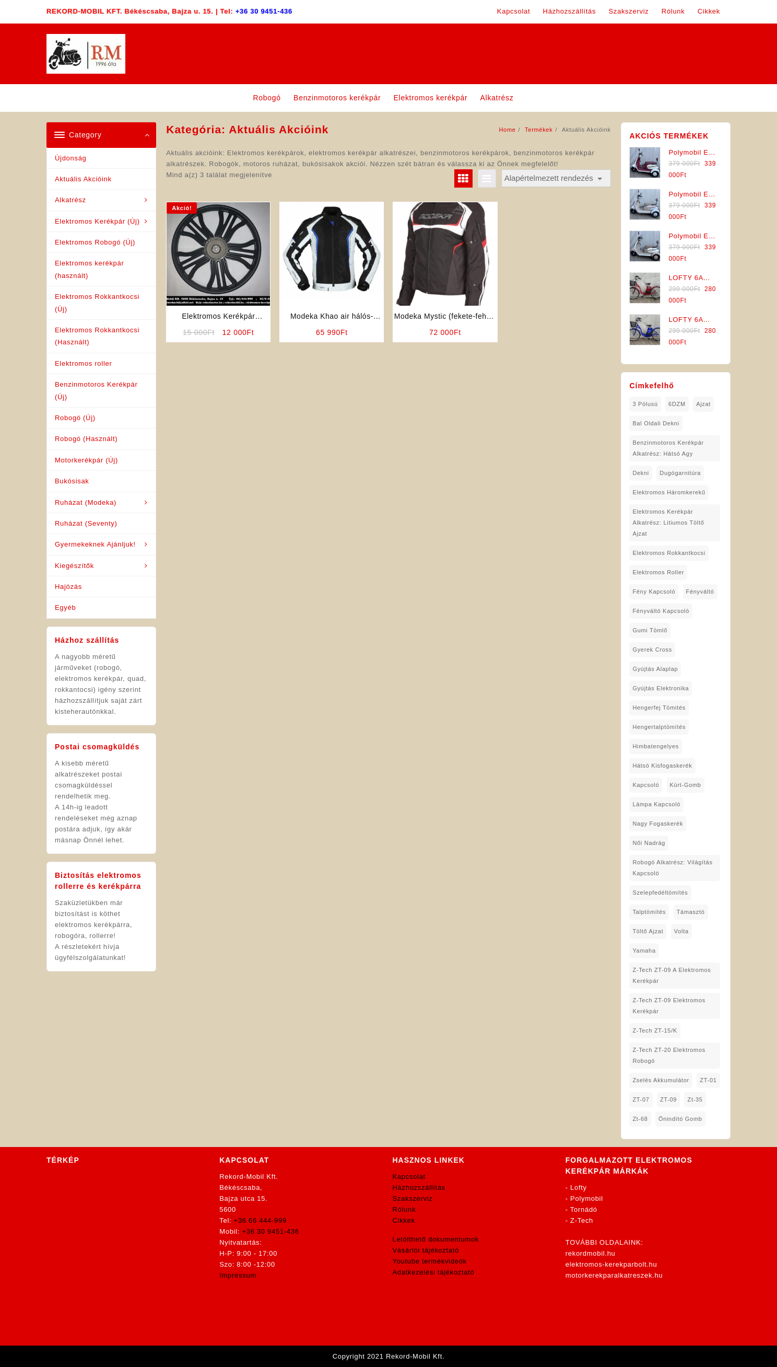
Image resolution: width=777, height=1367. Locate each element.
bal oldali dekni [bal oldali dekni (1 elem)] (655, 423)
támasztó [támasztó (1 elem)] (691, 912)
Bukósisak (72, 481)
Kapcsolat (409, 1176)
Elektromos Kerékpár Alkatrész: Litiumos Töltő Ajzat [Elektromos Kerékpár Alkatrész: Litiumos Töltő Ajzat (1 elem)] (668, 522)
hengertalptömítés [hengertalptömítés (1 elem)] (659, 727)
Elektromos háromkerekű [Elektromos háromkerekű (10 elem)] (668, 492)
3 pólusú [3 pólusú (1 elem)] (644, 404)
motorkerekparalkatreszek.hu (614, 1275)
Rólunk (404, 1209)
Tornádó (583, 1209)
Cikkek (404, 1220)
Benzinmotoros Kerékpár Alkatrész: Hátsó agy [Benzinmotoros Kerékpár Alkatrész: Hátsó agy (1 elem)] (667, 448)
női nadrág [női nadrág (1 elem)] (648, 843)
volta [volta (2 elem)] (681, 931)
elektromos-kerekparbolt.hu (611, 1264)
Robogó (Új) (75, 418)
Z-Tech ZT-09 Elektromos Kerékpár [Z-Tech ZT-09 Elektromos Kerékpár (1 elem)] (668, 1005)
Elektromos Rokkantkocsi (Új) (97, 302)
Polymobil (586, 1198)
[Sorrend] (556, 178)
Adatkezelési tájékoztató (434, 1272)
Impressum (237, 1275)
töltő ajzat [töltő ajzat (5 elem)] (647, 931)
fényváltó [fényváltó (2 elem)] (700, 591)
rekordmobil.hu (591, 1253)
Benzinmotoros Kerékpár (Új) (96, 390)
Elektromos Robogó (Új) (95, 242)
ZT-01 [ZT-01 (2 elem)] (708, 1080)
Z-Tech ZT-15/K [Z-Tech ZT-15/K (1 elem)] (654, 1030)
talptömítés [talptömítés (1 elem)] (649, 912)
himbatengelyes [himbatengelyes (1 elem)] (655, 746)
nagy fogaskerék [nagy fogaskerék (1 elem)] (657, 823)
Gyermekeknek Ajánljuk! (95, 544)
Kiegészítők (74, 566)
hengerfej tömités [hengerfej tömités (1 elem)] (659, 707)
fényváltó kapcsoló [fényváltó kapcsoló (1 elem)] (660, 611)
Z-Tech (581, 1220)
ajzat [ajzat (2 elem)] (703, 404)
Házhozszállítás (419, 1187)
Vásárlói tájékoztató (426, 1250)
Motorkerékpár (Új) (86, 460)
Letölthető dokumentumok (436, 1239)
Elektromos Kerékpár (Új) (97, 221)
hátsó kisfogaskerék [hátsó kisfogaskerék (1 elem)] (662, 765)
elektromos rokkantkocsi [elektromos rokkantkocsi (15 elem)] (668, 553)
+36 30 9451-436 (264, 11)
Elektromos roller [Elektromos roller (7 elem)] (658, 572)
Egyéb (65, 607)
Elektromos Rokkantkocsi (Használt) (97, 336)
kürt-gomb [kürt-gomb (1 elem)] (685, 785)
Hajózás (68, 586)
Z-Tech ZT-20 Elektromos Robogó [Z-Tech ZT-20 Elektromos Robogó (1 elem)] (668, 1055)
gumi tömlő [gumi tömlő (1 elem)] (649, 630)
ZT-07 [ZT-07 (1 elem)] (640, 1099)
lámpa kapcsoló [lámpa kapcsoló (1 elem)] (656, 804)
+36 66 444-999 (260, 1220)
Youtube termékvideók (430, 1261)
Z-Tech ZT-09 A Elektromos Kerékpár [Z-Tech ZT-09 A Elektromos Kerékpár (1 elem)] (671, 975)
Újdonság (71, 158)
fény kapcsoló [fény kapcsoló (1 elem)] (653, 591)
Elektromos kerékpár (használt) (89, 269)
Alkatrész (70, 200)
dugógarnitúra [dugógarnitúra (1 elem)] (680, 473)
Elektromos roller (83, 363)
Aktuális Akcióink (83, 179)
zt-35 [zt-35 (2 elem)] (694, 1099)
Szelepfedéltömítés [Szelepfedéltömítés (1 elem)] (660, 892)
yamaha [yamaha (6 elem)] (643, 950)
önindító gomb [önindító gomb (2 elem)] (680, 1119)
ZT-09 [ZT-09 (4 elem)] (668, 1099)
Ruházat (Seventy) (86, 523)
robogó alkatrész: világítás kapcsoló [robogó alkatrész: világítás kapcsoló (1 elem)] (672, 867)
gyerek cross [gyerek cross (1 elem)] (652, 649)
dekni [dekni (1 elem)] (640, 473)
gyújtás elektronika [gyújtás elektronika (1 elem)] (660, 688)
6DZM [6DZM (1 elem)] (677, 404)
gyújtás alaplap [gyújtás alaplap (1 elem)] (655, 669)
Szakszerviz (413, 1198)
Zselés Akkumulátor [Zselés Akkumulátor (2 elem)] (660, 1080)
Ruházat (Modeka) (85, 502)
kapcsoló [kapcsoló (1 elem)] (645, 785)
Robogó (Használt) (86, 439)
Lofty (578, 1187)
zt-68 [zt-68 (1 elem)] (640, 1119)
